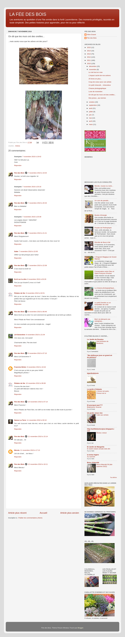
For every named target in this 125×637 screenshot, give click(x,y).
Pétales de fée (19, 293)
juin (90, 115)
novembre (93, 69)
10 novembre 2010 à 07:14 (38, 402)
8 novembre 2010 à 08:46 (37, 312)
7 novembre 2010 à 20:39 (31, 217)
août (91, 108)
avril (91, 121)
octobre (92, 102)
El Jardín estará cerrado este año (98, 449)
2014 (89, 51)
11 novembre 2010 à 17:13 (30, 450)
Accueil (43, 513)
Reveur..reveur (101, 433)
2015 (89, 47)
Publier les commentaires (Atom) (30, 518)
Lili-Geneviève (19, 335)
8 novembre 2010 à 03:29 (36, 279)
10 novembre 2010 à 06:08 (36, 383)
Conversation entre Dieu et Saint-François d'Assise (104, 272)
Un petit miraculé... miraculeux (100, 85)
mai (90, 118)
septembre (93, 105)
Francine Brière (20, 367)
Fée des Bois (19, 173)
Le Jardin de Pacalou (95, 339)
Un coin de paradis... (102, 200)
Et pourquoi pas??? (95, 405)
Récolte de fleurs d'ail (102, 242)
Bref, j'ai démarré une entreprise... (102, 320)
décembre (93, 66)
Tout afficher (113, 477)
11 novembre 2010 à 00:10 (37, 420)
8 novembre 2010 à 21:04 (35, 335)
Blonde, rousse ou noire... (103, 186)
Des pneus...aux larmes (97, 98)
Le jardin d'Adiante (94, 389)
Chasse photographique (97, 88)
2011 (89, 60)
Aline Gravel (91, 34)
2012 (89, 57)
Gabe (16, 251)
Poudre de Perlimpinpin (103, 228)
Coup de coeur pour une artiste (100, 82)
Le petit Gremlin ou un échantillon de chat (102, 303)
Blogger (80, 628)
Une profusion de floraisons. (102, 342)
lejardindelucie (93, 373)
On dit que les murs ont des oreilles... (102, 95)
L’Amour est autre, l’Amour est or (102, 392)
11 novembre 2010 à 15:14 (38, 436)
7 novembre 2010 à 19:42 (31, 156)
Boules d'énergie (100, 215)
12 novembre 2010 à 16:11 (38, 464)
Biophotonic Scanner (94, 407)
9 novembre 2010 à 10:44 (36, 367)
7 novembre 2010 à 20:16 (31, 187)
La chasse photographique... (104, 288)
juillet (91, 112)
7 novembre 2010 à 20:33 (37, 203)
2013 (89, 54)
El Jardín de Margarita (95, 447)
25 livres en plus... (95, 79)
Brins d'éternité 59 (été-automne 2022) (104, 465)
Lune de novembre (95, 91)
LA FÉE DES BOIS (27, 14)
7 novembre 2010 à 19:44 (37, 173)
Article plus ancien (69, 513)
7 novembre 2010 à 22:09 (37, 265)
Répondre (17, 165)
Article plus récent (17, 513)
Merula (17, 450)
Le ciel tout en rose (96, 72)
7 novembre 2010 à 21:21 (37, 233)
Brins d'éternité (93, 462)
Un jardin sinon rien (95, 413)
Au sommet (91, 457)
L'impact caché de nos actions (100, 75)
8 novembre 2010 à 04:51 (35, 293)
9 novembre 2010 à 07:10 (37, 353)
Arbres (17, 146)
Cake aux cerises (102, 415)
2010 (89, 63)
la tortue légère (93, 455)
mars (91, 124)
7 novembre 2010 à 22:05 (28, 251)
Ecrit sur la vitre (20, 279)
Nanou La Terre (20, 420)
